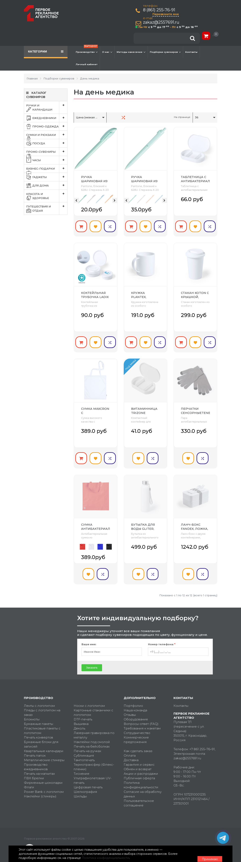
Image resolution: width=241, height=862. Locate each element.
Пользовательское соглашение (139, 797)
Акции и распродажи (141, 768)
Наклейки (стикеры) (40, 791)
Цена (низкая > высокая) (93, 117)
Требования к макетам (142, 723)
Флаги (29, 782)
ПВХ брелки (34, 773)
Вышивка (81, 718)
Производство (87, 50)
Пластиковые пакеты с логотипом (42, 725)
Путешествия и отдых (47, 208)
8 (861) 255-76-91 (160, 10)
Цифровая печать (88, 782)
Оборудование (136, 714)
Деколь (79, 723)
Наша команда (135, 705)
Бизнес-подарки (47, 168)
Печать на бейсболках (92, 741)
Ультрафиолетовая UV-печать (93, 775)
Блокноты (32, 714)
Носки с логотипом (89, 700)
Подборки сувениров (165, 52)
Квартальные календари (43, 746)
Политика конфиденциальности (141, 779)
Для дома (47, 185)
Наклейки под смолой (92, 737)
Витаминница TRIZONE (144, 408)
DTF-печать (83, 714)
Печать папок (35, 750)
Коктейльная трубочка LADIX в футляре (95, 296)
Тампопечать (84, 755)
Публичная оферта (139, 773)
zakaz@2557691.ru (162, 22)
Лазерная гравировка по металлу (94, 730)
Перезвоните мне (167, 14)
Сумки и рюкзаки (47, 135)
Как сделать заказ (138, 746)
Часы (47, 160)
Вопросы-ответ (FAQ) (141, 718)
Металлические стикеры (44, 755)
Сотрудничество (137, 727)
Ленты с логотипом (39, 700)
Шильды (80, 791)
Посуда (47, 143)
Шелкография (85, 786)
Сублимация (84, 750)
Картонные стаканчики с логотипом (93, 707)
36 (196, 117)
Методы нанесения (131, 52)
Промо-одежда (47, 126)
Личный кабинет (87, 64)
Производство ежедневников (36, 761)
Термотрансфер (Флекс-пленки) (94, 761)
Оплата (130, 750)
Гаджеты (47, 177)
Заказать (91, 662)
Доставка (131, 755)
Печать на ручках (87, 746)
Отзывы (130, 709)
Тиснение (81, 768)
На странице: (182, 117)
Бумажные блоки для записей (41, 739)
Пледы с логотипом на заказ (42, 707)
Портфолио (133, 700)
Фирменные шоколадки (43, 777)
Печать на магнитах (39, 768)
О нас (107, 52)
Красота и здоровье (47, 196)
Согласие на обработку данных (143, 788)
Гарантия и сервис (139, 759)
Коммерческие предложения (136, 734)
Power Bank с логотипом (44, 786)
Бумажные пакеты (38, 718)
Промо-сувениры (47, 152)
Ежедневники (47, 118)
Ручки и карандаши (47, 107)
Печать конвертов (38, 732)
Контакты (191, 52)
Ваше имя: (88, 638)
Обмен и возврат (137, 764)
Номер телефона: (161, 638)
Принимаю (195, 852)
